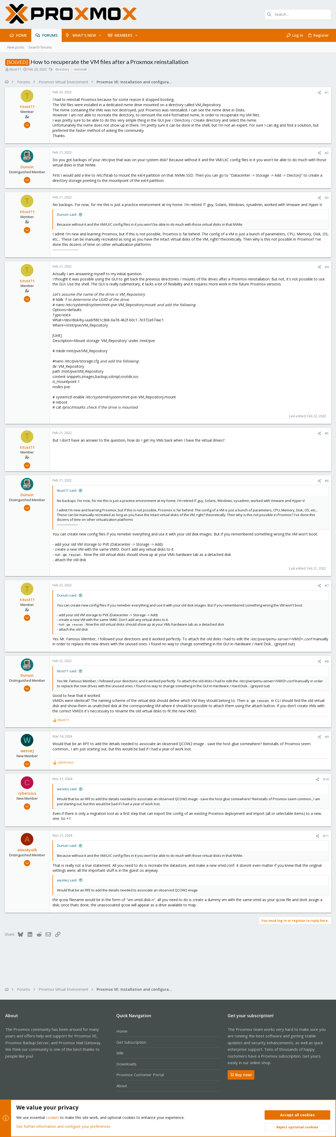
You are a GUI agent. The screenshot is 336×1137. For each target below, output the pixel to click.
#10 (325, 779)
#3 (326, 197)
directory (62, 69)
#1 (326, 92)
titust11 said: (67, 490)
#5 (326, 433)
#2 (326, 152)
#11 (325, 835)
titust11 (15, 69)
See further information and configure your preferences (63, 1126)
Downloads (126, 1063)
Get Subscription (131, 1042)
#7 (326, 585)
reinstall (80, 69)
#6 (326, 480)
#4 (326, 266)
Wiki (119, 1052)
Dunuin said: (67, 214)
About (121, 1085)
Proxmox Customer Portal (140, 1074)
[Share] (318, 92)
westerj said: (67, 789)
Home (122, 1031)
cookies (52, 1117)
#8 (326, 661)
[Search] (298, 14)
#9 (326, 736)
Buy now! (241, 1074)
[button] (99, 35)
